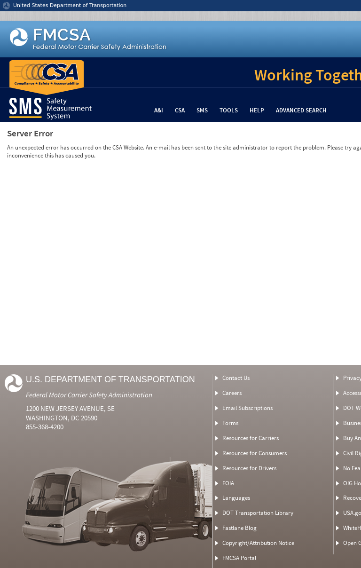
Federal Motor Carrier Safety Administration (89, 394)
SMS (202, 110)
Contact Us (236, 378)
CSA (180, 110)
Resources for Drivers (249, 468)
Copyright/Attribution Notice (258, 543)
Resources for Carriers (250, 438)
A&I (158, 110)
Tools (229, 110)
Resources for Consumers (254, 453)
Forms (230, 423)
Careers (232, 393)
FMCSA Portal (239, 558)
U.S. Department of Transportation (110, 379)
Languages (236, 498)
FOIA (228, 483)
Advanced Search (301, 110)
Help (257, 110)
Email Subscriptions (247, 408)
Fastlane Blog (239, 528)
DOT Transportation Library (257, 513)
